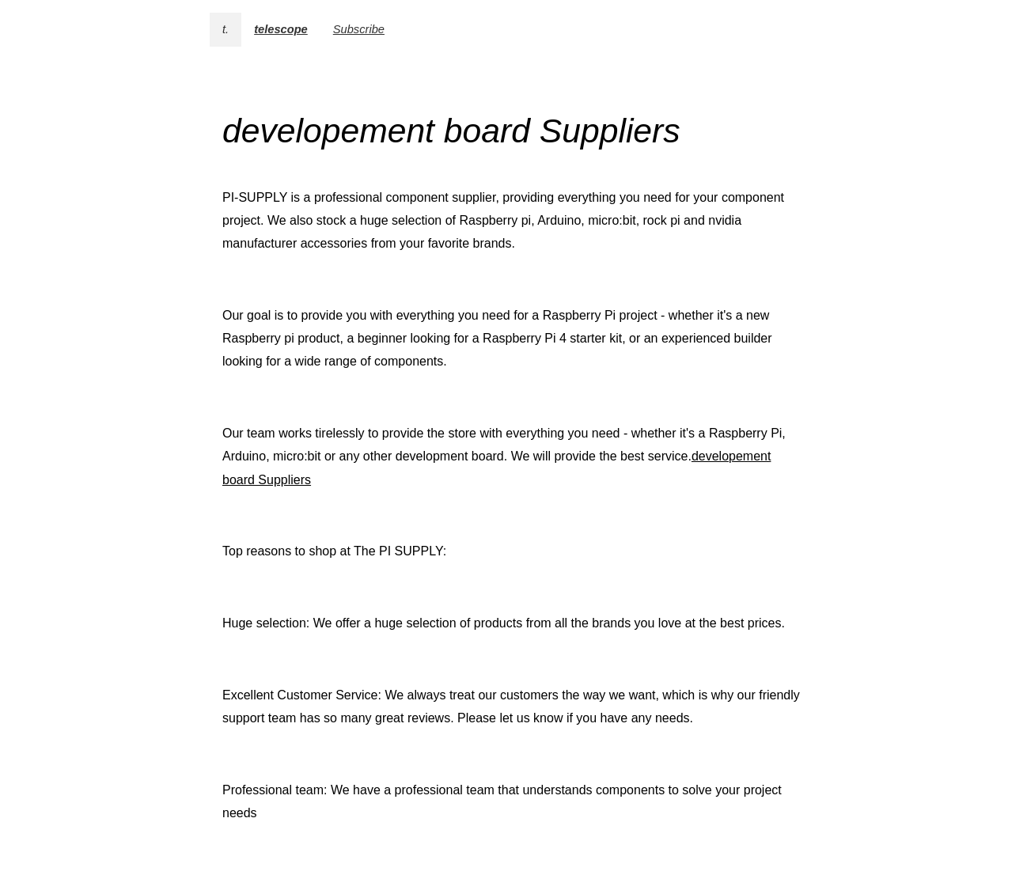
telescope (281, 29)
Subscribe (359, 29)
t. (225, 29)
